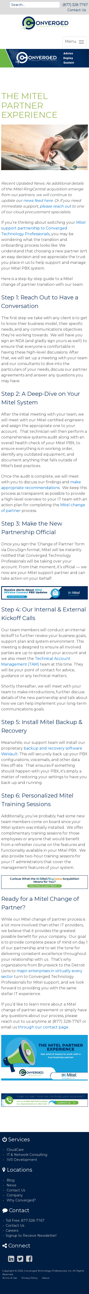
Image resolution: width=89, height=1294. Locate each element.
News (11, 1185)
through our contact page (43, 1027)
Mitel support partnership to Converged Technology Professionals (43, 228)
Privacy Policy (29, 1277)
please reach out (55, 206)
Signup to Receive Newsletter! (31, 1235)
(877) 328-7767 (75, 5)
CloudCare (15, 1150)
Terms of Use (9, 1277)
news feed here (38, 200)
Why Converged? (21, 1200)
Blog (10, 1180)
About (45, 1277)
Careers (12, 1230)
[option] (44, 58)
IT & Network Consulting (27, 1155)
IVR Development (22, 1160)
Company (15, 1195)
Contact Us (76, 10)
